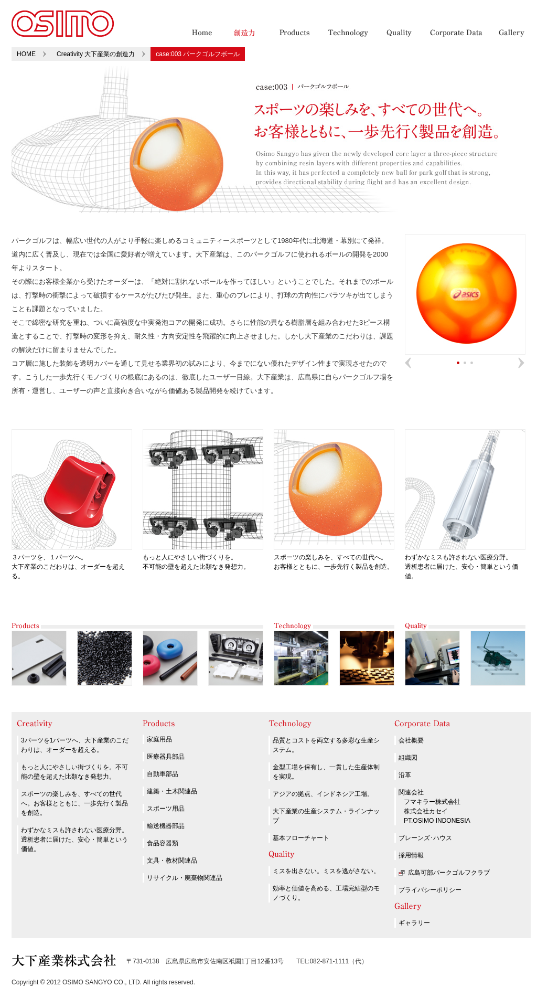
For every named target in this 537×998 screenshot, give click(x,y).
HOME (26, 54)
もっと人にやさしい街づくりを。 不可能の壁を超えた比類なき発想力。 (203, 557)
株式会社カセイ (426, 811)
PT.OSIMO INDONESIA (437, 820)
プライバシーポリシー (430, 890)
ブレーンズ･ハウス (425, 838)
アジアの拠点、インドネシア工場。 (323, 794)
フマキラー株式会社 (432, 801)
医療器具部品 (166, 756)
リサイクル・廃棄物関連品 (184, 878)
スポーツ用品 (166, 808)
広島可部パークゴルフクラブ (449, 872)
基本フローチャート (301, 838)
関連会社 (411, 792)
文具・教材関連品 (172, 860)
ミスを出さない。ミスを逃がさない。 (326, 871)
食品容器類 (162, 843)
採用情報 (411, 855)
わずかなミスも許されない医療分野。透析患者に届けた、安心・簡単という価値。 (74, 839)
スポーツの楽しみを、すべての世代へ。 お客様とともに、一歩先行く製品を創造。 (334, 557)
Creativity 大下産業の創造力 (96, 54)
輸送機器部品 (166, 826)
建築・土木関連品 (172, 791)
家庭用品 (159, 739)
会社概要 (411, 740)
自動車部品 (162, 774)
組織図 (408, 757)
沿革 (405, 775)
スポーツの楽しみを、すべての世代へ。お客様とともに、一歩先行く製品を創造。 (74, 803)
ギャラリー (414, 923)
